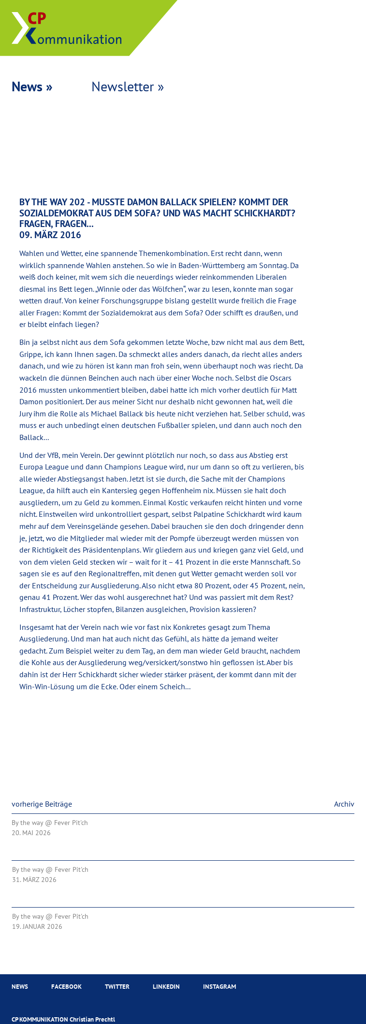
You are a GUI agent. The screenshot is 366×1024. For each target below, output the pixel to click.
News (20, 987)
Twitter (117, 987)
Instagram (219, 987)
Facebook (66, 987)
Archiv (344, 804)
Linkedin (166, 987)
